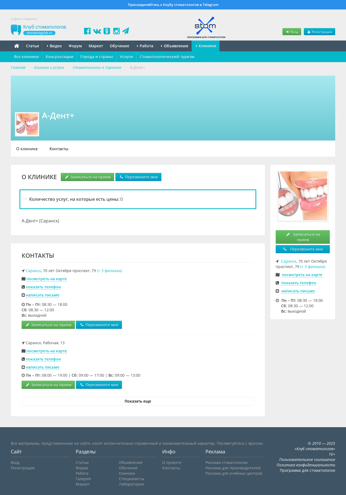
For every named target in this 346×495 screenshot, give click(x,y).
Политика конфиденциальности (306, 464)
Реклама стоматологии (226, 462)
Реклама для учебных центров (233, 473)
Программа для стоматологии (307, 470)
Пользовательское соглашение (307, 459)
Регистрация (319, 31)
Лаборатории (131, 484)
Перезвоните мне (138, 176)
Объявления (174, 45)
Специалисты (131, 478)
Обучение (119, 45)
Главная (18, 67)
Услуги (126, 56)
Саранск (33, 270)
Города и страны (96, 56)
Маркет (96, 45)
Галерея (83, 478)
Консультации (60, 56)
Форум (75, 45)
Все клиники (26, 56)
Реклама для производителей (233, 467)
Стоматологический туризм (167, 56)
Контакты (58, 148)
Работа (145, 45)
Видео (54, 45)
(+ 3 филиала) (109, 270)
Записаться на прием (87, 176)
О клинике (27, 148)
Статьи (32, 45)
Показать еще (138, 401)
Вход (291, 31)
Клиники (206, 45)
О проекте (171, 462)
